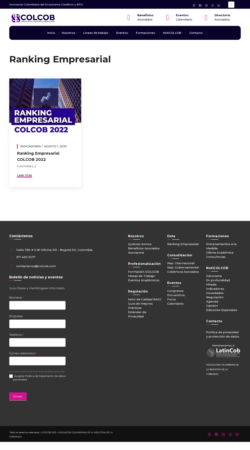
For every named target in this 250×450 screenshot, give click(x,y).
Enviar (18, 396)
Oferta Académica (219, 252)
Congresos (175, 291)
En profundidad (218, 280)
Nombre (16, 297)
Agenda (212, 301)
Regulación (214, 297)
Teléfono (16, 335)
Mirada (211, 284)
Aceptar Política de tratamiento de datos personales (37, 377)
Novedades (215, 293)
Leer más (24, 175)
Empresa (16, 316)
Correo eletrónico (23, 353)
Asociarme (136, 252)
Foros (171, 299)
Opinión (212, 306)
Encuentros (176, 295)
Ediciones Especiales (221, 310)
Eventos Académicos (143, 280)
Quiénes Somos (140, 244)
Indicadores (30, 146)
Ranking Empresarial (183, 244)
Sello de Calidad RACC (145, 299)
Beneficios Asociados (144, 248)
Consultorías (216, 257)
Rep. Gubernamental (183, 267)
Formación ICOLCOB (143, 272)
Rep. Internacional (181, 263)
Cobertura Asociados (183, 272)
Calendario (175, 303)
